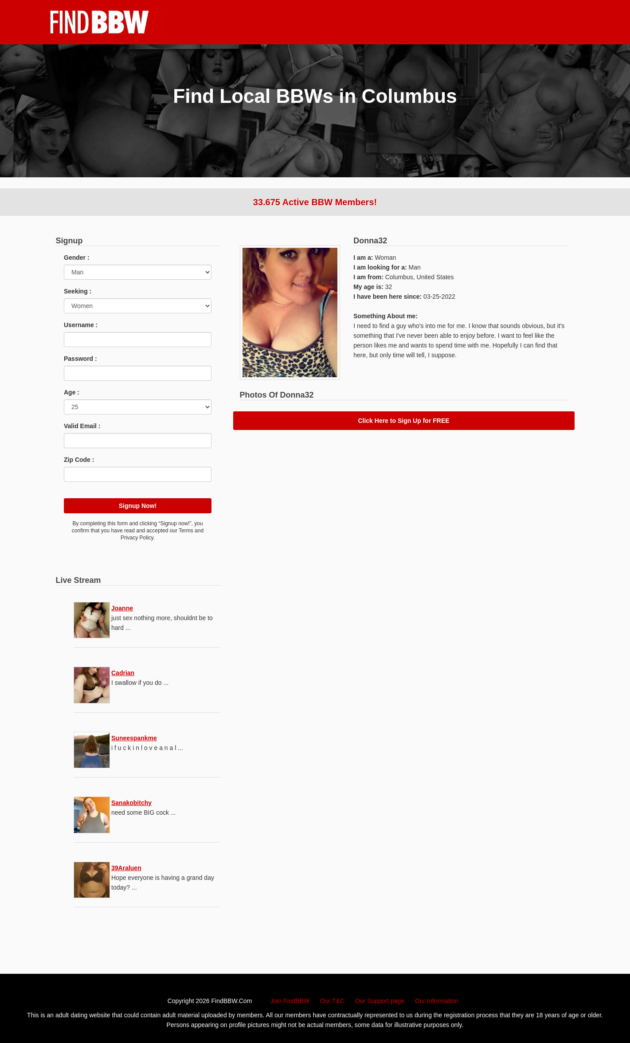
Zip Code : (79, 459)
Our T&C (332, 1000)
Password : (80, 358)
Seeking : (77, 291)
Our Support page (379, 1000)
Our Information (436, 1000)
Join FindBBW (289, 1000)
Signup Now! (138, 505)
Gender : (77, 257)
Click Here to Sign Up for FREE (403, 420)
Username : (81, 324)
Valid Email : (82, 426)
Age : (71, 392)
